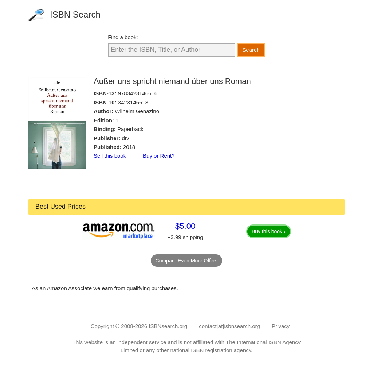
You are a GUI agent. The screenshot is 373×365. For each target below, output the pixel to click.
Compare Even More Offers (187, 261)
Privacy (281, 326)
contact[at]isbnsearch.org (229, 326)
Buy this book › (269, 231)
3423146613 (133, 102)
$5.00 (185, 226)
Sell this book (110, 156)
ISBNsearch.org (168, 326)
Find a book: (123, 37)
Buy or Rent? (159, 156)
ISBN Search (75, 14)
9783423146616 (137, 93)
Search (251, 50)
